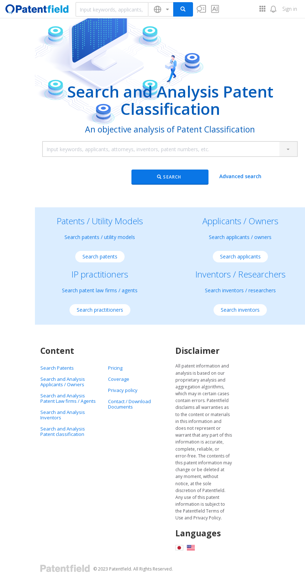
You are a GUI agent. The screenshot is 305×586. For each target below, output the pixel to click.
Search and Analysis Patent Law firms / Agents (68, 398)
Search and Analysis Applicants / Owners (62, 382)
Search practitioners (100, 309)
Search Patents (57, 368)
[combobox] (112, 9)
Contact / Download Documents (129, 404)
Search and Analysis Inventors (62, 415)
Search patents (99, 256)
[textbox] (112, 9)
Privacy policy (123, 390)
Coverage (118, 379)
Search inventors (240, 309)
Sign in (289, 8)
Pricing (115, 368)
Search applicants (240, 256)
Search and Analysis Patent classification (62, 431)
